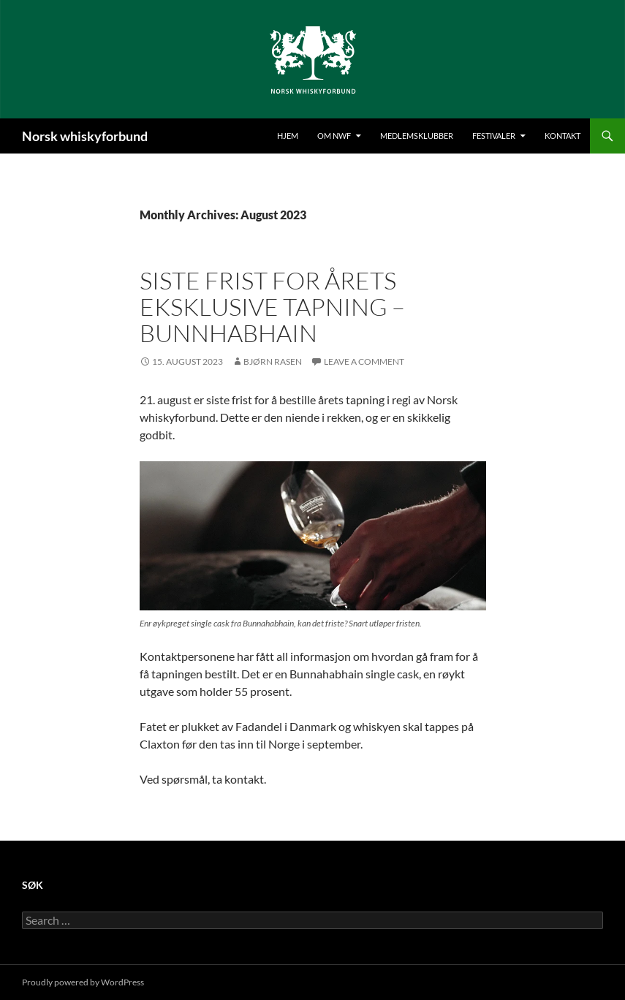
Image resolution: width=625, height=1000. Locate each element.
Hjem (287, 135)
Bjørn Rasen (272, 361)
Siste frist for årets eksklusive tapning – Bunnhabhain (272, 306)
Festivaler (493, 135)
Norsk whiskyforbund (85, 136)
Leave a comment (364, 361)
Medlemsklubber (416, 135)
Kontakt (562, 135)
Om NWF (334, 135)
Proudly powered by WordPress (83, 982)
